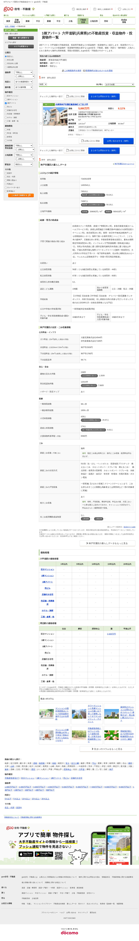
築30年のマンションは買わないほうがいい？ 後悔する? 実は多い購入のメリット (127, 713)
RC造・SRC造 (12, 133)
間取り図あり (12, 180)
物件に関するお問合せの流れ (89, 877)
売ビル (9, 107)
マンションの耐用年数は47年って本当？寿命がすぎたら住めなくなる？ (62, 735)
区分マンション (12, 96)
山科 (12, 766)
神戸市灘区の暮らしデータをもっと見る (108, 543)
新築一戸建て (53, 893)
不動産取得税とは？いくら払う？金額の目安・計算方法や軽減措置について (94, 735)
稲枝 (54, 763)
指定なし (10, 56)
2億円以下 (18, 790)
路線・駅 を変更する (21, 38)
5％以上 (16, 799)
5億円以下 (50, 790)
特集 (23, 904)
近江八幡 (75, 763)
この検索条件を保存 (72, 70)
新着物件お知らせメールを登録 (99, 70)
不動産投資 (81, 893)
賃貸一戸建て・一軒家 (47, 888)
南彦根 (42, 763)
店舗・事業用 (32, 888)
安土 (67, 763)
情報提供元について (11, 817)
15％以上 (36, 799)
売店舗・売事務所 (13, 114)
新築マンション (27, 893)
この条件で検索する (19, 195)
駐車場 (72, 888)
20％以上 (45, 799)
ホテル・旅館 (12, 117)
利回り (8, 82)
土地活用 (35, 898)
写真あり (10, 184)
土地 (73, 893)
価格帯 (8, 72)
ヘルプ (62, 913)
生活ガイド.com (129, 527)
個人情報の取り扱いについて (32, 882)
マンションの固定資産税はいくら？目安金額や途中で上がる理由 (62, 713)
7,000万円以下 (96, 787)
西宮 (33, 769)
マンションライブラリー (43, 904)
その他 (9, 140)
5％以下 (8, 799)
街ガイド (81, 904)
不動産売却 (26, 898)
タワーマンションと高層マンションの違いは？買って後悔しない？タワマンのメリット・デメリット (94, 714)
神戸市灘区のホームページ (124, 164)
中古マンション (40, 893)
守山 (94, 763)
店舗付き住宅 (12, 110)
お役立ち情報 (6, 903)
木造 (8, 130)
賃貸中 (9, 173)
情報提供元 (106, 877)
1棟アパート (11, 103)
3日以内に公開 (12, 63)
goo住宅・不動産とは (29, 877)
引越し (29, 904)
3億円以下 (29, 790)
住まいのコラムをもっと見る (108, 749)
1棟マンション (12, 99)
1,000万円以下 (11, 787)
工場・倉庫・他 (12, 121)
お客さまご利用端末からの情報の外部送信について (58, 877)
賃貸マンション (62, 888)
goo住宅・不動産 (8, 877)
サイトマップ (83, 913)
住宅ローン (91, 893)
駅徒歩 (8, 164)
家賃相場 (80, 888)
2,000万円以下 (25, 787)
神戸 (111, 769)
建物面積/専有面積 (9, 147)
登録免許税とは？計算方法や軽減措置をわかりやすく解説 (127, 735)
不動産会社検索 (59, 904)
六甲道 (82, 769)
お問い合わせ (71, 913)
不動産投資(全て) (12, 778)
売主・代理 (11, 177)
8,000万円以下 (111, 787)
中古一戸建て (65, 893)
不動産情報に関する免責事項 (31, 817)
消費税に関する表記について (55, 882)
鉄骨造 (9, 137)
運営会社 (93, 913)
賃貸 (23, 888)
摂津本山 (67, 769)
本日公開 (10, 60)
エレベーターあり (13, 187)
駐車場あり (11, 191)
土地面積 (8, 155)
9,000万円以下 (125, 787)
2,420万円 (111, 634)
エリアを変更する (21, 46)
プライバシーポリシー (49, 913)
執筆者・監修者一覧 (107, 904)
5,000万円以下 (68, 787)
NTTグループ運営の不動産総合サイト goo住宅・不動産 (26, 2)
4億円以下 (39, 790)
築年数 (8, 87)
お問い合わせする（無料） (118, 141)
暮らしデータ (72, 904)
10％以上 (26, 799)
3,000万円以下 (39, 787)
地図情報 (120, 904)
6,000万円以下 (82, 787)
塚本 (7, 769)
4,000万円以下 (54, 787)
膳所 (130, 763)
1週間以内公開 (12, 67)
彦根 (35, 763)
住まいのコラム (92, 904)
